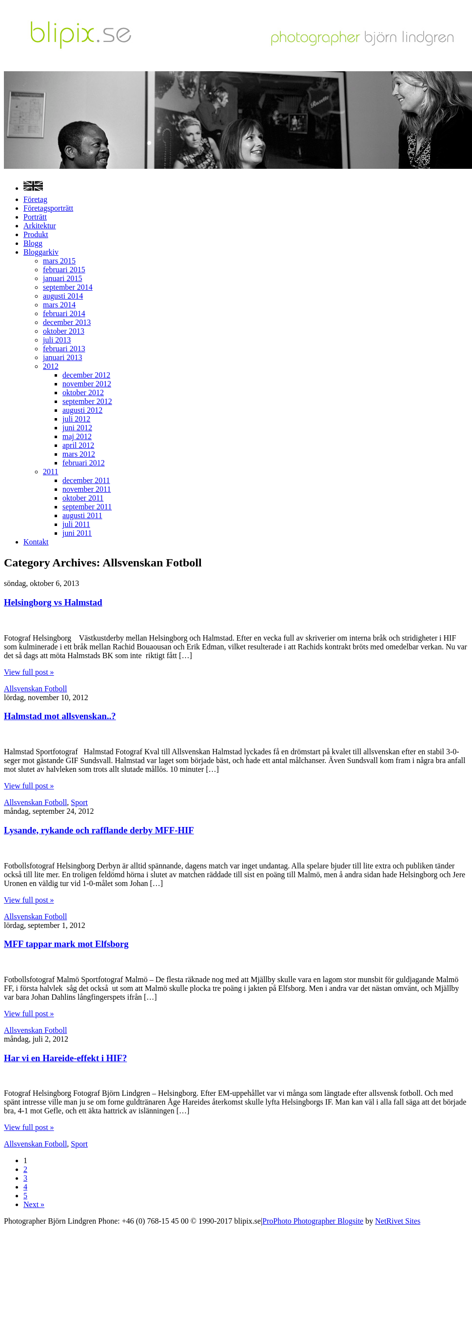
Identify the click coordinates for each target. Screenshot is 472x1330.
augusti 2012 (82, 410)
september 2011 (87, 507)
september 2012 (87, 401)
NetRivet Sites (397, 1221)
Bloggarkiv (41, 252)
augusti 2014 (63, 296)
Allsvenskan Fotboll (35, 689)
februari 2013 (64, 348)
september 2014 (68, 287)
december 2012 (86, 375)
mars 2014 (59, 305)
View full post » (29, 672)
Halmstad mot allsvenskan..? (60, 716)
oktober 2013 (63, 331)
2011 (50, 471)
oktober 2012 (83, 392)
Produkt (35, 234)
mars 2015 (59, 261)
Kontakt (36, 542)
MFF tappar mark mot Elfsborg (66, 944)
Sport (79, 802)
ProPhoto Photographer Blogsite (312, 1221)
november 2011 (86, 489)
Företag (35, 199)
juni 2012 (77, 427)
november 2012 (86, 384)
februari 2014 (64, 313)
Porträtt (35, 217)
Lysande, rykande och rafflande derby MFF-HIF (99, 830)
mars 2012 (78, 454)
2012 (51, 366)
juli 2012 (76, 419)
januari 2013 (62, 357)
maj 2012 (77, 436)
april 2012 (78, 445)
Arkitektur (39, 226)
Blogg (32, 243)
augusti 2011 (82, 515)
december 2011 (86, 480)
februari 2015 (64, 269)
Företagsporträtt (48, 208)
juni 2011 (77, 533)
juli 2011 (76, 524)
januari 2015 (62, 278)
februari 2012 (83, 463)
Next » (33, 1204)
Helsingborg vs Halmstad (53, 602)
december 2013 (67, 322)
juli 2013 (57, 340)
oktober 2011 (82, 498)
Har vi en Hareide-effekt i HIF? (65, 1058)
